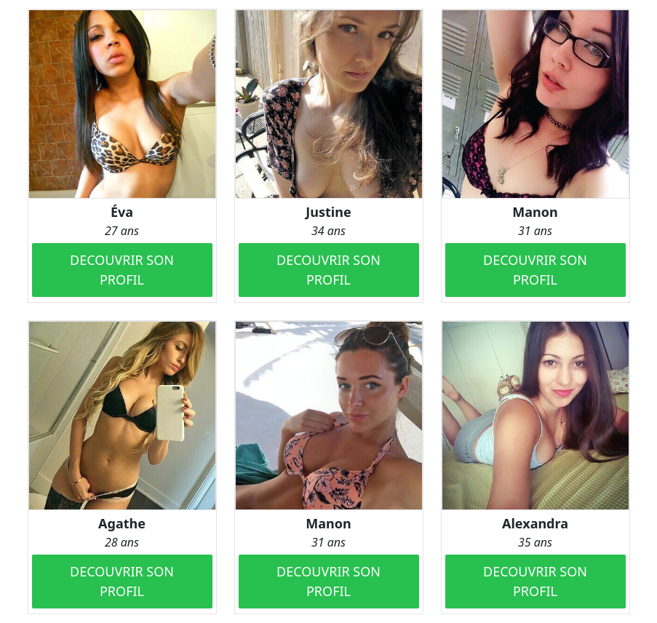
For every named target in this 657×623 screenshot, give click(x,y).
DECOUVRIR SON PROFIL (122, 269)
